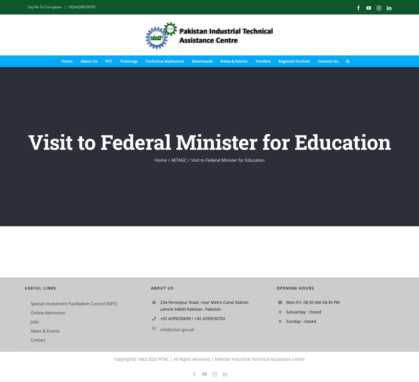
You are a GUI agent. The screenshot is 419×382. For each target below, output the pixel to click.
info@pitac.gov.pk (177, 329)
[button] (347, 61)
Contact (38, 340)
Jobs (35, 322)
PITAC (163, 359)
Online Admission (48, 312)
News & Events (45, 331)
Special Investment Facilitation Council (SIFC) (74, 303)
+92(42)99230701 (82, 7)
